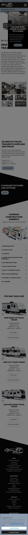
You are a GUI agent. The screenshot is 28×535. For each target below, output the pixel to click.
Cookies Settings (14, 528)
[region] (14, 524)
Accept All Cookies (14, 532)
